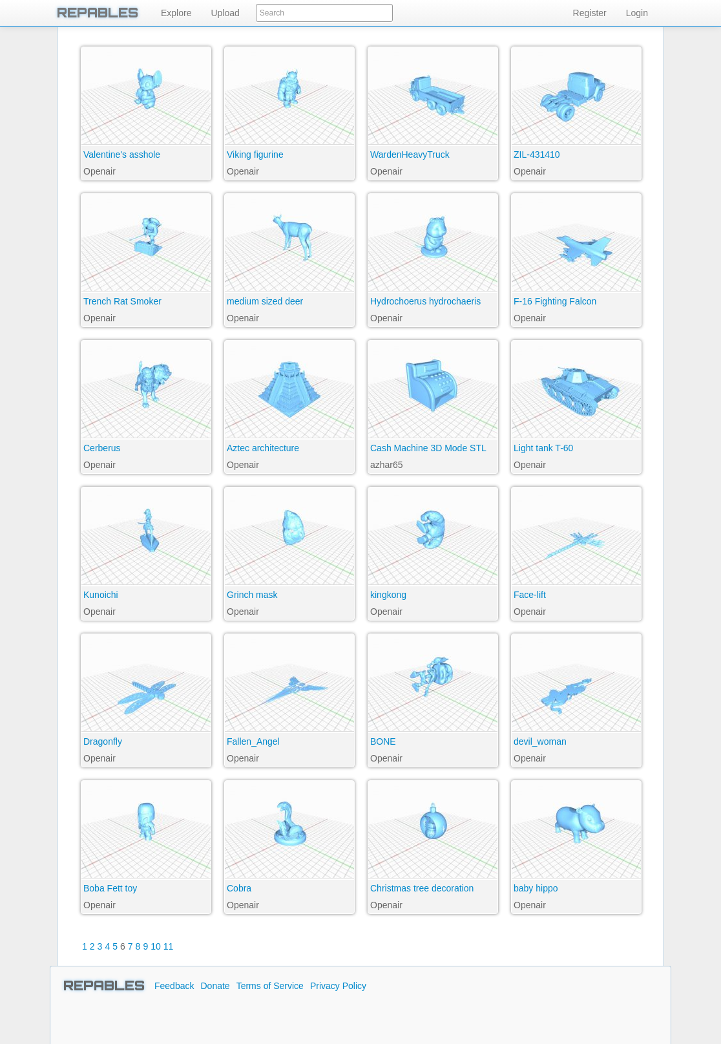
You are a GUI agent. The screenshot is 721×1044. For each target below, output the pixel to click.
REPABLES (97, 13)
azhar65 (386, 465)
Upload (225, 13)
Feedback (174, 986)
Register (590, 13)
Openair (99, 171)
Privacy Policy (338, 986)
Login (637, 13)
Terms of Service (270, 986)
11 (168, 946)
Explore (176, 13)
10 (156, 946)
